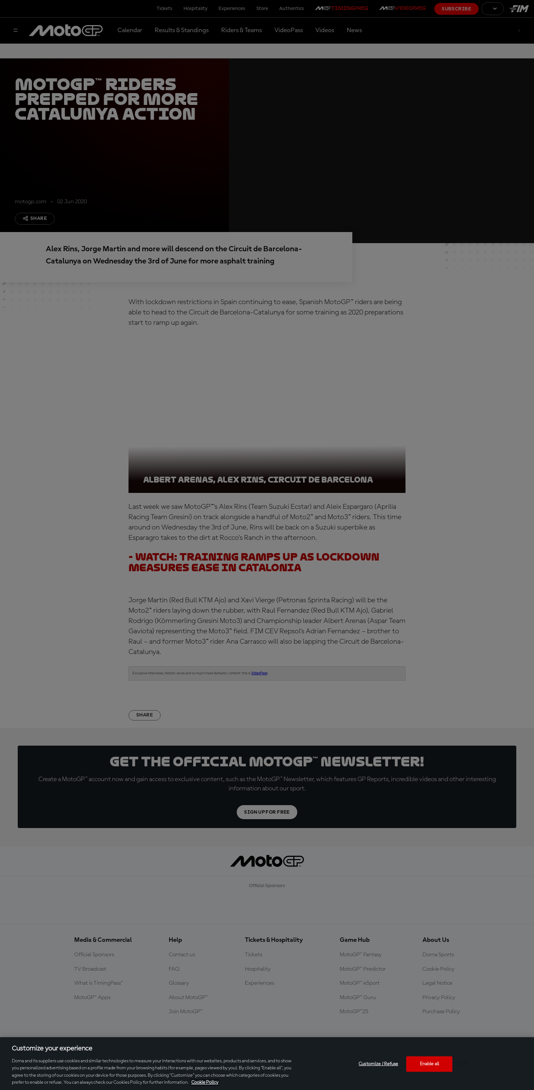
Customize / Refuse (378, 1064)
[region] (267, 1063)
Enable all (429, 1064)
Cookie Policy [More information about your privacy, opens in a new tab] (204, 1082)
